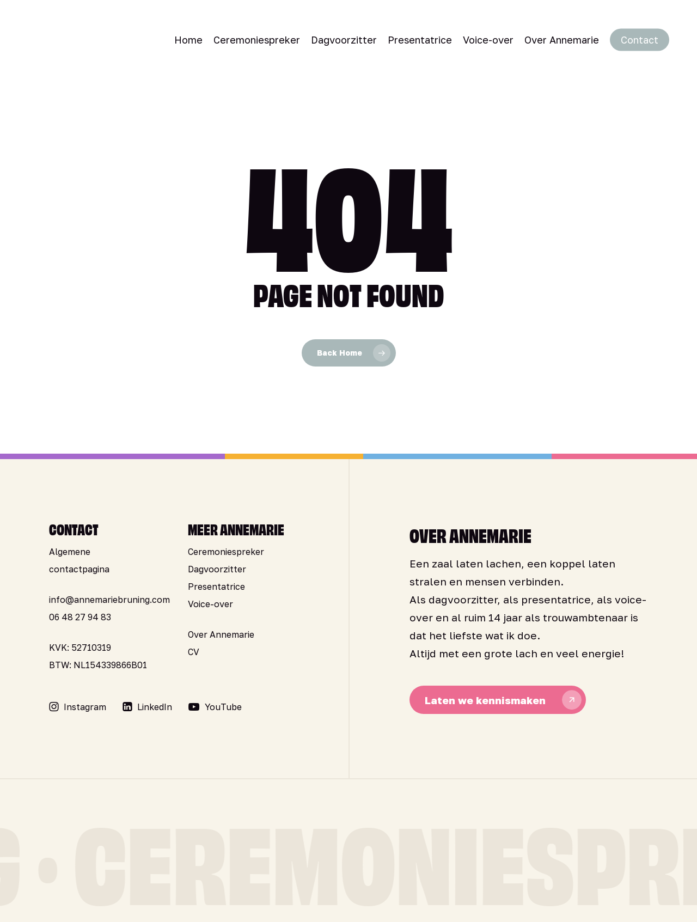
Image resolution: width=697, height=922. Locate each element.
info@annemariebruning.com (109, 599)
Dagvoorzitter (217, 569)
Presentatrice (216, 586)
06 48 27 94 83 (80, 617)
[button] (85, 707)
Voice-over (210, 604)
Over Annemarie (221, 634)
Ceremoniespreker (226, 551)
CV (193, 651)
